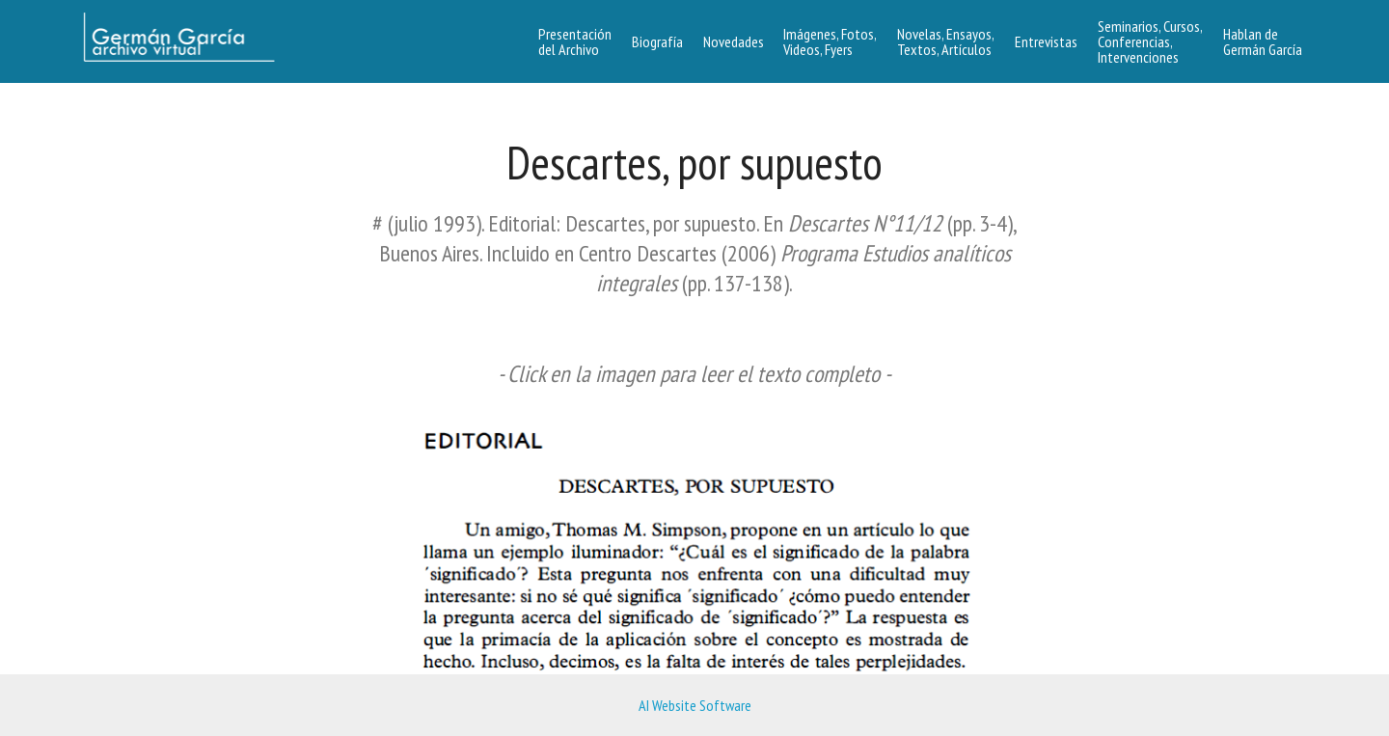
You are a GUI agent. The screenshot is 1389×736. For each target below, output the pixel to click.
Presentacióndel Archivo (575, 41)
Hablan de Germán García (1262, 41)
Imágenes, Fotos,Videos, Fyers (830, 41)
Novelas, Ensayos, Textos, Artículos (945, 41)
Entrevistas (1046, 41)
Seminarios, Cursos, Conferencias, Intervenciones (1150, 41)
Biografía (657, 41)
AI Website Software (695, 705)
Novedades (733, 41)
